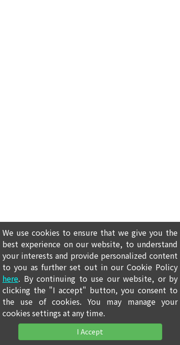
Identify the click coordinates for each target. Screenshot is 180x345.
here (10, 278)
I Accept (90, 331)
